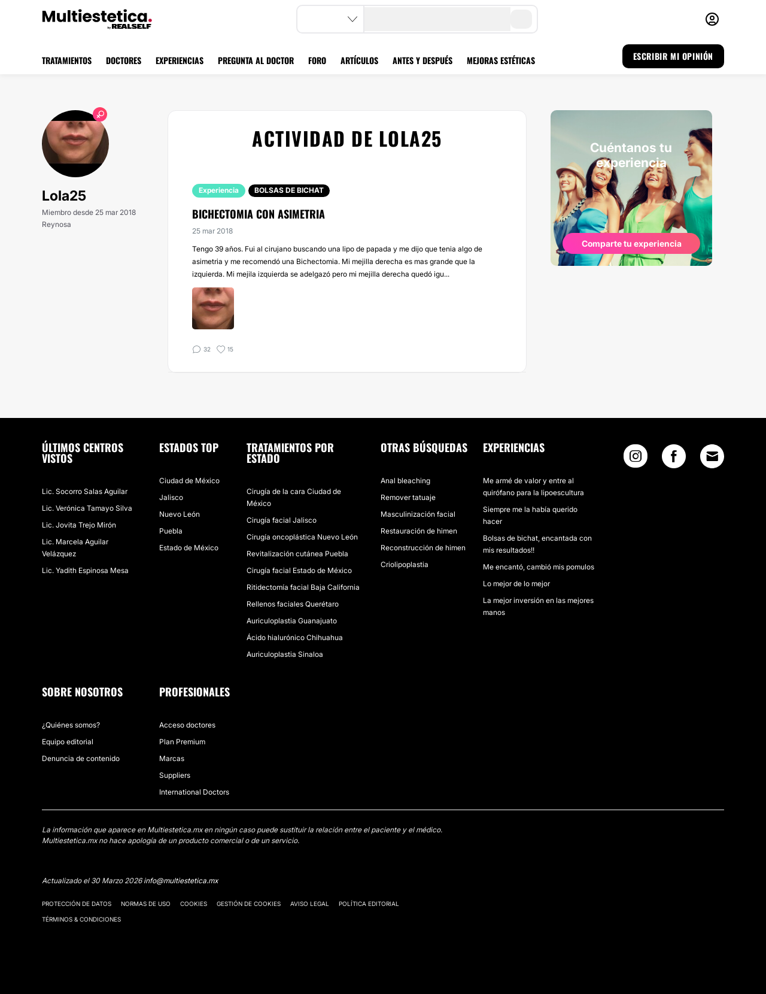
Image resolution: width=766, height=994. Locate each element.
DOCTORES (123, 60)
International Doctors (194, 791)
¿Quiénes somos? (71, 724)
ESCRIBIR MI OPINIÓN (673, 56)
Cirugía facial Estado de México (299, 570)
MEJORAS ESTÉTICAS (501, 60)
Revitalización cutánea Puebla (297, 553)
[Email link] (712, 456)
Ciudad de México (189, 480)
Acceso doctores (187, 724)
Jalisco (171, 497)
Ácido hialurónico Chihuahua (295, 637)
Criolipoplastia (404, 564)
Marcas (171, 758)
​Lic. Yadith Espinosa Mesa (85, 570)
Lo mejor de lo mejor (516, 583)
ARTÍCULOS (359, 60)
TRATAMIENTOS (67, 60)
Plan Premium (182, 741)
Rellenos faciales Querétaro (293, 603)
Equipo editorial (67, 741)
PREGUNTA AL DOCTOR (256, 60)
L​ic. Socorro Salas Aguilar (84, 491)
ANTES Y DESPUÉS (422, 60)
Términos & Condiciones (81, 919)
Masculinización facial (418, 514)
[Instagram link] (636, 459)
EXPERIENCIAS (179, 60)
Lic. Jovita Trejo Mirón (79, 524)
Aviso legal (309, 903)
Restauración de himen (419, 530)
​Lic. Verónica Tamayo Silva (87, 508)
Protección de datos (76, 903)
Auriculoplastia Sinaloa (285, 654)
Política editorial (369, 903)
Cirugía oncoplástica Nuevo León (302, 536)
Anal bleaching (405, 480)
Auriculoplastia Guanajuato (292, 620)
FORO (317, 60)
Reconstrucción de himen (423, 547)
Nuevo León (179, 514)
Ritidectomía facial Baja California (303, 587)
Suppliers (174, 775)
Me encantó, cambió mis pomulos (538, 566)
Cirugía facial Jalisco (282, 520)
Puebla (171, 530)
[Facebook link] (674, 459)
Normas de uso (146, 903)
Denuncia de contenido (81, 758)
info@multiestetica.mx (181, 880)
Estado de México (188, 547)
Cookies (193, 903)
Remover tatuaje (408, 497)
